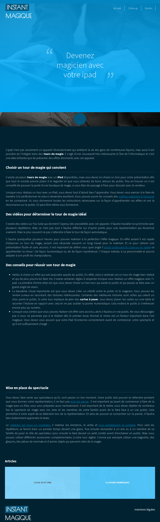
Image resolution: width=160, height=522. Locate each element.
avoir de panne (79, 401)
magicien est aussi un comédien (30, 425)
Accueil (117, 8)
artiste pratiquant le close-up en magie (127, 247)
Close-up (133, 8)
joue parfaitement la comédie (117, 425)
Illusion (148, 8)
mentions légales (145, 509)
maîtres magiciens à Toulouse (136, 196)
